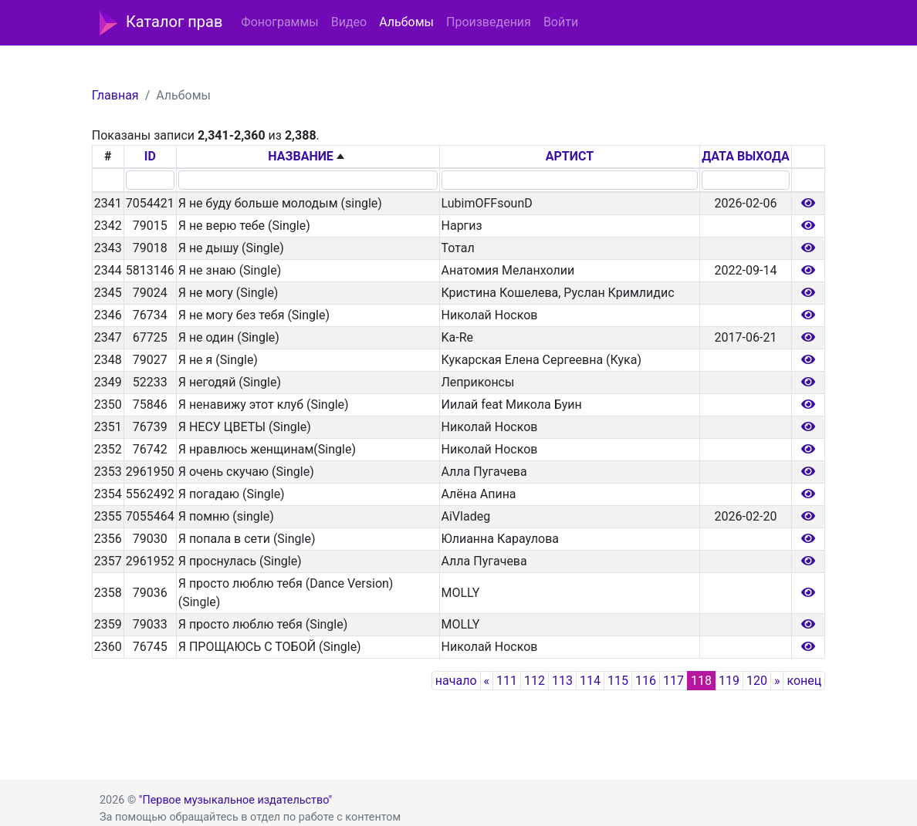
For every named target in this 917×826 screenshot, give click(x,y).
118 (701, 680)
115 (617, 680)
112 (534, 680)
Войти (560, 22)
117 (673, 680)
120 (756, 680)
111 (506, 680)
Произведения (488, 22)
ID (150, 156)
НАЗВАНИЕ (300, 156)
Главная (115, 95)
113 (562, 680)
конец (804, 680)
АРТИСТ (570, 156)
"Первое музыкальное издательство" (235, 800)
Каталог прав (161, 23)
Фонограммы (279, 22)
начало (456, 680)
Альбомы (406, 22)
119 (729, 680)
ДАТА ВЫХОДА (745, 156)
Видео (349, 22)
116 (645, 680)
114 (590, 680)
